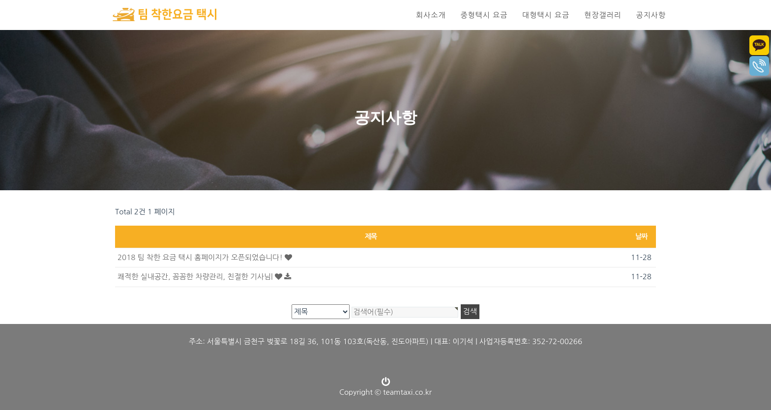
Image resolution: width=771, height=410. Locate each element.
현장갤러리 (603, 15)
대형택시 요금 (545, 15)
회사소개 (430, 15)
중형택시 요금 (483, 15)
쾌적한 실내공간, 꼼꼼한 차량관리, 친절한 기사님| (204, 276)
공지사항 (651, 15)
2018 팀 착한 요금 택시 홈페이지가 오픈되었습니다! (205, 257)
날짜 (641, 236)
